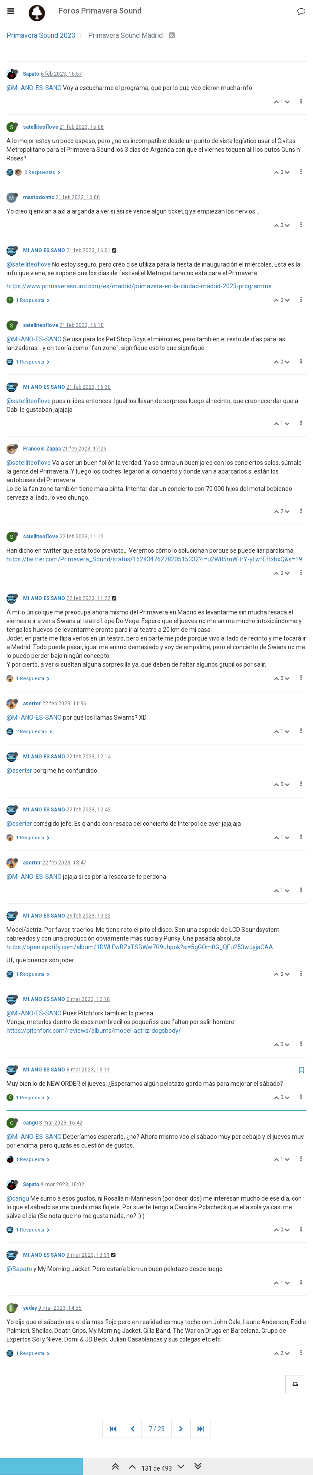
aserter (32, 704)
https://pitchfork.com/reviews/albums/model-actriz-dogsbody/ (94, 1030)
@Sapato (19, 1268)
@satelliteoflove (29, 264)
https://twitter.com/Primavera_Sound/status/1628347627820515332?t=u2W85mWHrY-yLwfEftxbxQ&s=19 (154, 559)
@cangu (18, 1198)
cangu (30, 1123)
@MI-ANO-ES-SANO (34, 87)
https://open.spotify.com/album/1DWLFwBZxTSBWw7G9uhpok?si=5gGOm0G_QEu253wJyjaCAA (140, 947)
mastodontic (38, 197)
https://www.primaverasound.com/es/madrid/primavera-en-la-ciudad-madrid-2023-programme (139, 286)
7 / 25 (157, 1428)
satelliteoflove (40, 127)
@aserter (19, 770)
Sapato (31, 74)
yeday (30, 1308)
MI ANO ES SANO (44, 250)
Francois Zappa (42, 449)
